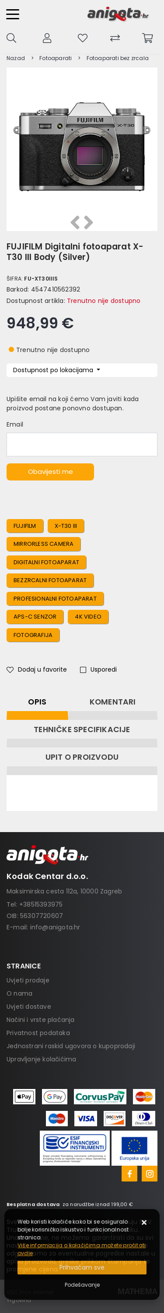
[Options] (82, 1285)
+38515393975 (41, 904)
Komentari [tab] (113, 702)
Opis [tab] (37, 702)
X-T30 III (66, 526)
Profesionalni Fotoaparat (55, 598)
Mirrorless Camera (43, 544)
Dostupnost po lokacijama (54, 370)
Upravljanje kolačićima (41, 1059)
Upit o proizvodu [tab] (82, 757)
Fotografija (33, 635)
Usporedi (98, 669)
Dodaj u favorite (37, 669)
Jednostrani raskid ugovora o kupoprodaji (71, 1046)
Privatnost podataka (38, 1032)
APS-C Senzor (35, 616)
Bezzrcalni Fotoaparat (50, 580)
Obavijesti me (50, 471)
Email (15, 424)
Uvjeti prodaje (28, 980)
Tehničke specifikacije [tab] (82, 729)
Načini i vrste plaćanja (41, 1019)
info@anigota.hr (55, 927)
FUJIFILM (25, 526)
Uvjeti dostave (29, 1006)
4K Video (88, 616)
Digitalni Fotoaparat (46, 562)
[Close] (82, 1267)
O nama (19, 993)
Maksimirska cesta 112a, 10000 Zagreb (64, 891)
